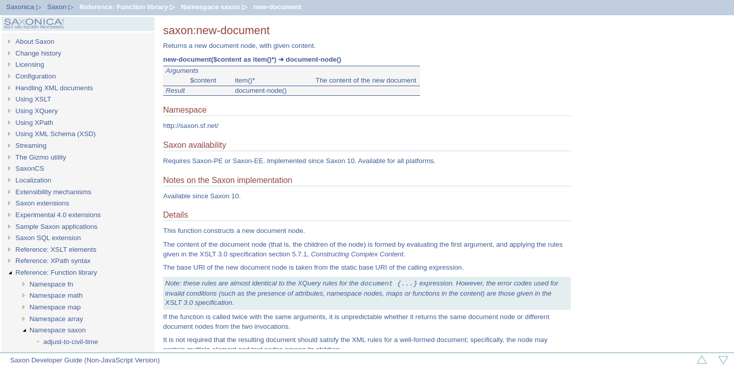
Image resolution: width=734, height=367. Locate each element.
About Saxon (34, 41)
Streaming (30, 145)
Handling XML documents (54, 88)
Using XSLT (33, 99)
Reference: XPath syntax (52, 261)
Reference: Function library (56, 272)
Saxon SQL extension (48, 238)
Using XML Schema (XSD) (55, 134)
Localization (33, 180)
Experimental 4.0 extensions (57, 215)
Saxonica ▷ (23, 7)
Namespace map (55, 307)
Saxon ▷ (60, 7)
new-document (277, 7)
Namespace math (56, 295)
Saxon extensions (42, 203)
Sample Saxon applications (56, 226)
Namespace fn (51, 284)
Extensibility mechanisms (53, 192)
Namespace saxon (58, 330)
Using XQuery (36, 111)
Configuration (35, 76)
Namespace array (56, 319)
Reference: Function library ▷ (127, 7)
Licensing (29, 64)
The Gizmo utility (40, 157)
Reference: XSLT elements (55, 249)
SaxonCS (29, 168)
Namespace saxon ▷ (214, 7)
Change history (38, 53)
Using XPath (34, 122)
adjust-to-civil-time (70, 342)
